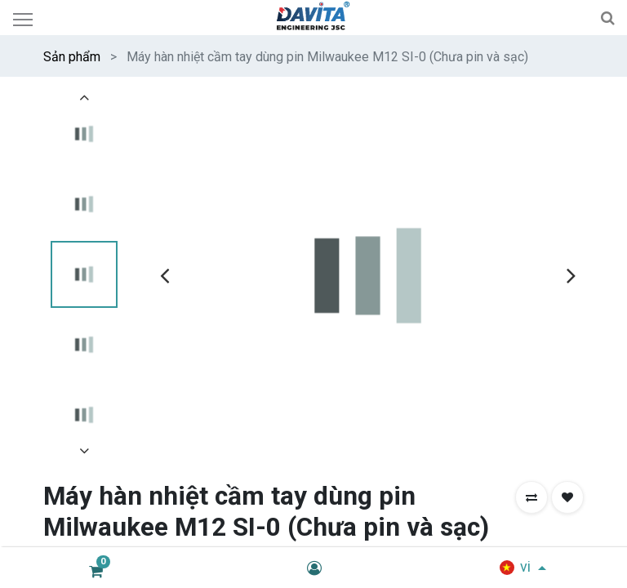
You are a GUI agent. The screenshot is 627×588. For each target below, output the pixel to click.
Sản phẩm (71, 57)
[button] (531, 497)
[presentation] (164, 275)
